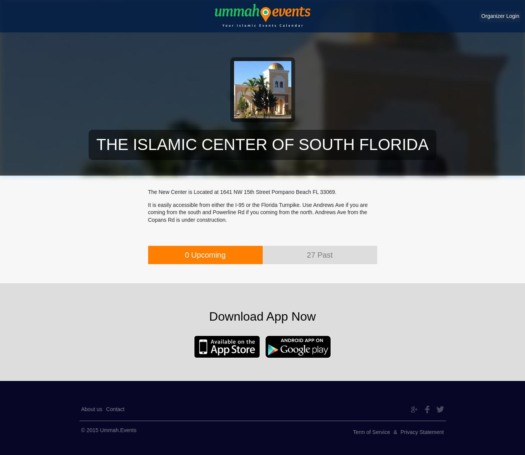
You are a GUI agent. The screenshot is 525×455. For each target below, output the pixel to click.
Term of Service (371, 432)
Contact (115, 409)
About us (91, 409)
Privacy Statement (422, 432)
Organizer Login (500, 16)
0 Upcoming (205, 255)
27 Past (320, 255)
